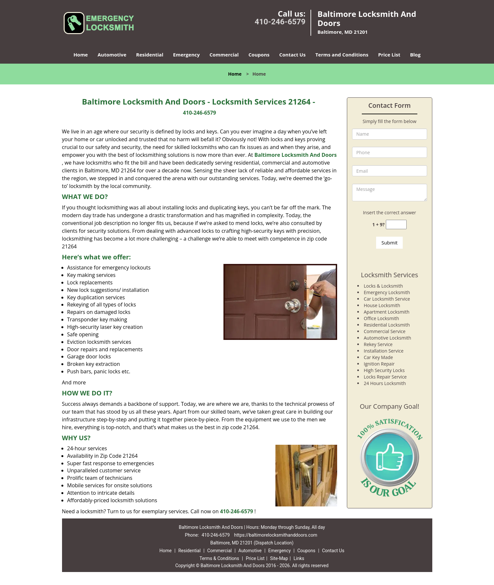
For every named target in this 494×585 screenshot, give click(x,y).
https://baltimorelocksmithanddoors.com (275, 535)
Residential (149, 54)
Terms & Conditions (219, 558)
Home (80, 54)
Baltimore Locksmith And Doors (295, 154)
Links (299, 558)
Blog (415, 54)
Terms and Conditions (341, 54)
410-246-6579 (280, 21)
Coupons (259, 54)
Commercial (224, 54)
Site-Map (279, 558)
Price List (389, 54)
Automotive (111, 54)
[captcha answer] (396, 224)
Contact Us (292, 54)
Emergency (186, 54)
